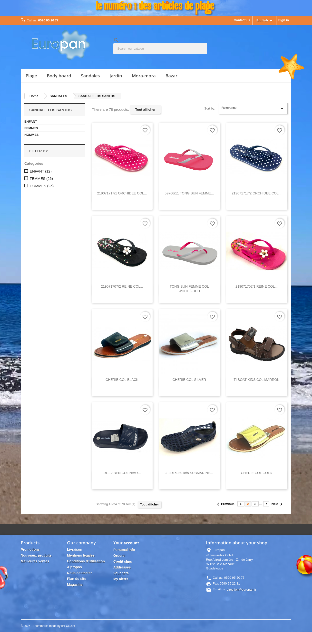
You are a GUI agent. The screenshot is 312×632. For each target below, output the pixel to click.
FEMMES (31, 128)
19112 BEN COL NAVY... (122, 473)
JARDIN (115, 76)
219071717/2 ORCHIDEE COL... (257, 193)
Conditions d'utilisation (86, 561)
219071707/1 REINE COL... (256, 286)
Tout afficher (145, 109)
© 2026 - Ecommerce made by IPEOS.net (48, 626)
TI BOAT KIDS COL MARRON (257, 380)
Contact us (242, 20)
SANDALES (90, 76)
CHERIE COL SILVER (189, 380)
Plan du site (76, 579)
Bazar (171, 76)
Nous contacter (79, 573)
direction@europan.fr (241, 589)
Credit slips (122, 561)
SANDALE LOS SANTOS (50, 110)
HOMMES (31, 135)
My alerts (120, 579)
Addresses (122, 567)
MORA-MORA (144, 76)
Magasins (75, 584)
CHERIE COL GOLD (256, 473)
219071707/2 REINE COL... (122, 286)
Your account (126, 543)
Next (278, 504)
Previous (225, 504)
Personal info (124, 550)
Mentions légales (81, 555)
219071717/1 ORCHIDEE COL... (122, 193)
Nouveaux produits (36, 555)
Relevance (253, 108)
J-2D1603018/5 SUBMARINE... (189, 473)
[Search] (160, 48)
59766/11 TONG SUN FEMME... (189, 193)
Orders (119, 556)
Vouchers (121, 573)
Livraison (74, 549)
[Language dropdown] (265, 20)
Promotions (30, 549)
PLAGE (31, 76)
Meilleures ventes (35, 561)
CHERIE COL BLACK (122, 380)
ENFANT (30, 121)
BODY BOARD (59, 76)
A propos (74, 567)
